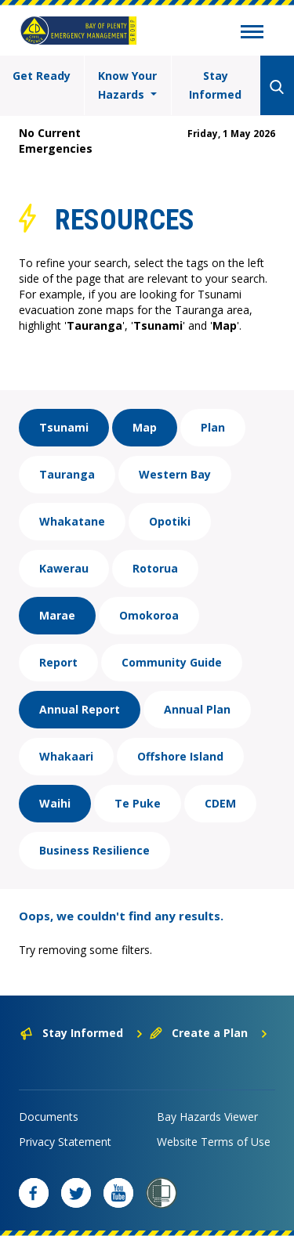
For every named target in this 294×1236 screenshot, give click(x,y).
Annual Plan (197, 709)
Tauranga (67, 474)
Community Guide (172, 662)
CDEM (220, 803)
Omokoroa (149, 615)
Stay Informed (215, 85)
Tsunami (64, 427)
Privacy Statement (65, 1141)
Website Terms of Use (213, 1141)
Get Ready (42, 75)
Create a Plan (209, 1032)
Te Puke (137, 803)
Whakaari (66, 756)
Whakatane (72, 521)
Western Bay (175, 474)
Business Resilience (94, 850)
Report (58, 662)
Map (144, 427)
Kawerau (64, 568)
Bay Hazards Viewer (207, 1116)
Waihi (55, 803)
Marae (57, 615)
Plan (213, 427)
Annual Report (79, 709)
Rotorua (155, 568)
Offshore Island (180, 756)
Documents (48, 1116)
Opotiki (170, 521)
